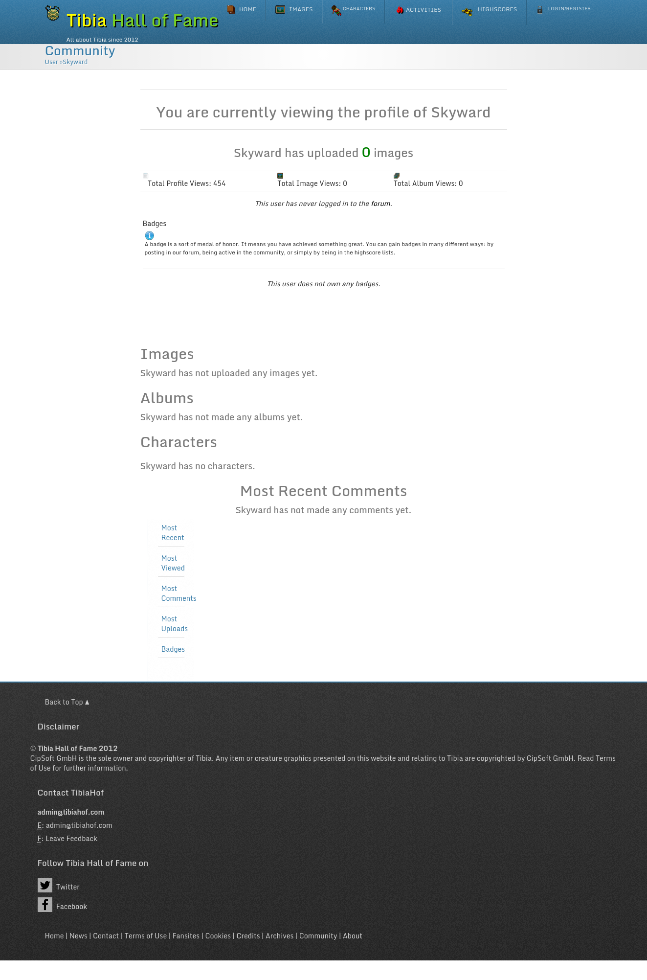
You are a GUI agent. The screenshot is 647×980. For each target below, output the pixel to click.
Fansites (186, 935)
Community (80, 50)
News (78, 935)
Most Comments (179, 593)
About (352, 935)
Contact (106, 935)
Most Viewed (173, 563)
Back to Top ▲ (67, 701)
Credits (248, 935)
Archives (279, 935)
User (51, 62)
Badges (173, 649)
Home (54, 935)
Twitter (59, 885)
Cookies (218, 935)
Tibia (204, 758)
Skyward (75, 62)
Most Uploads (174, 624)
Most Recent (172, 533)
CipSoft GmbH (53, 758)
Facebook (63, 904)
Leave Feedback (71, 838)
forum (380, 203)
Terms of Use (146, 935)
